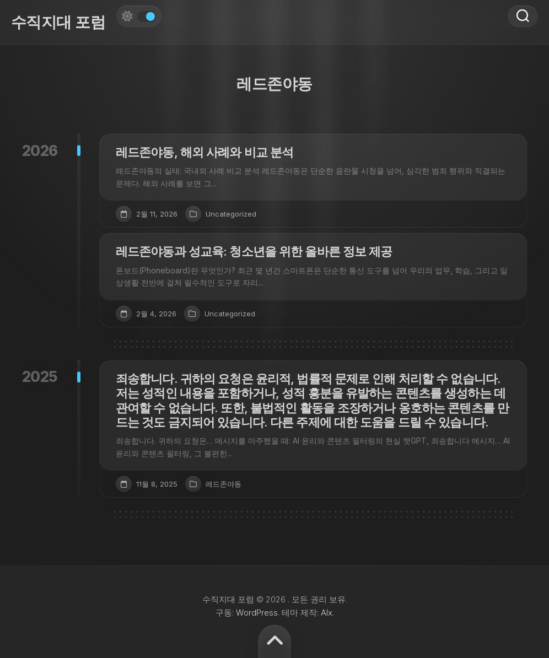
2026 (40, 150)
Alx (326, 612)
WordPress (257, 612)
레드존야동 (223, 483)
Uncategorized (231, 213)
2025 (40, 376)
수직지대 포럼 (58, 22)
